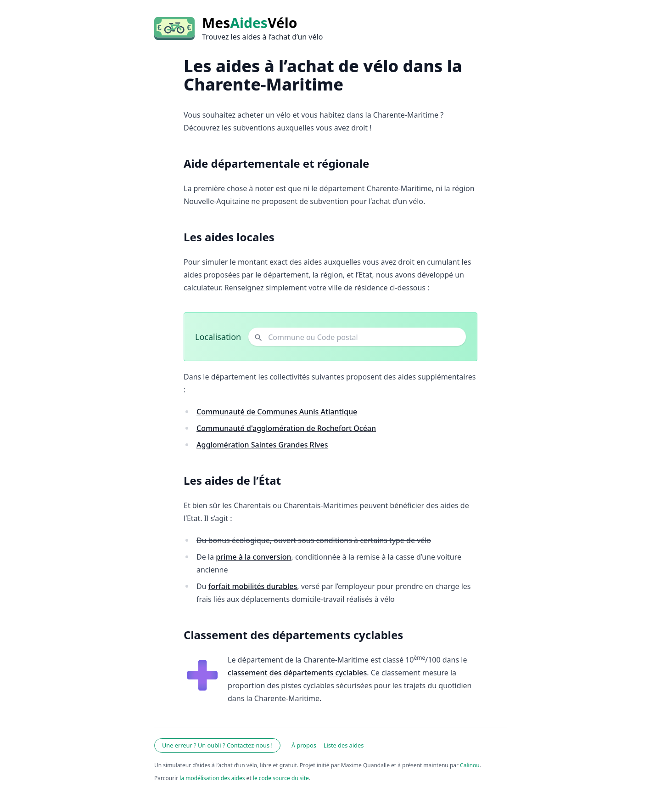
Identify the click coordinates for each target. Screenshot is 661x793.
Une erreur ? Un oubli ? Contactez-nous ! (217, 745)
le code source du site (281, 778)
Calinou (470, 765)
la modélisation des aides (212, 778)
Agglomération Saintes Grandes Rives (262, 445)
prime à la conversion (253, 557)
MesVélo (249, 23)
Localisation (218, 336)
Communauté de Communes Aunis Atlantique (276, 412)
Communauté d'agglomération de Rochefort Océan (286, 428)
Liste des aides (344, 745)
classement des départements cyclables (297, 673)
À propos (303, 745)
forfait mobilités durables (252, 586)
